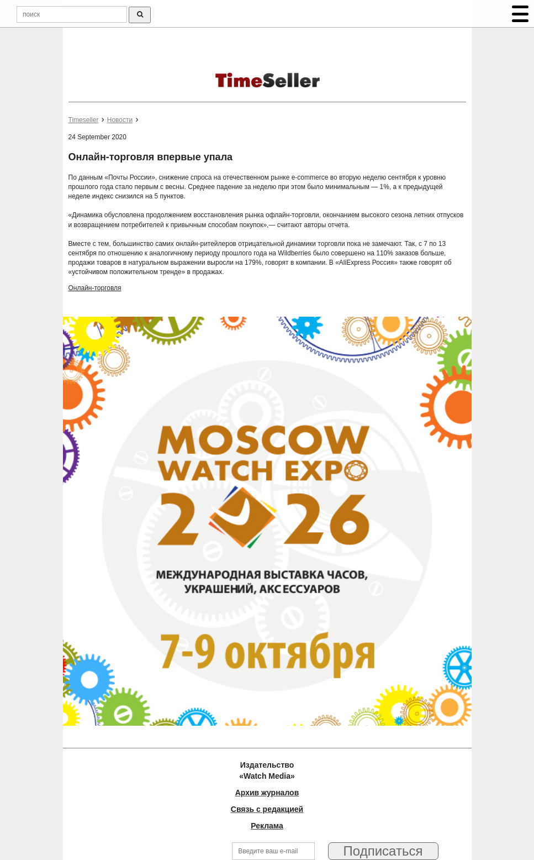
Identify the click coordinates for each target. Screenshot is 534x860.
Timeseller (83, 120)
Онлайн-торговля (94, 288)
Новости (120, 120)
